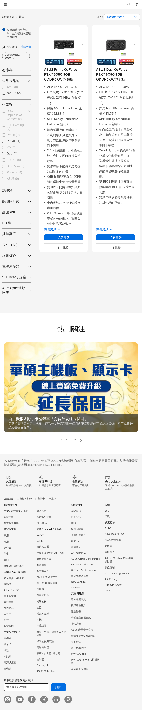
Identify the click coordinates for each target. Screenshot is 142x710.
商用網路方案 (44, 558)
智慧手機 (9, 517)
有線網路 (41, 564)
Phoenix (14, 172)
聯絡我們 (76, 623)
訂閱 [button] (58, 687)
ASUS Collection (46, 671)
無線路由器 (43, 546)
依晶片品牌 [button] (16, 81)
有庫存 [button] (16, 70)
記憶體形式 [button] (16, 201)
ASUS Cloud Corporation (85, 558)
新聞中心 (76, 541)
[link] (71, 4)
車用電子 (110, 552)
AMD (12, 87)
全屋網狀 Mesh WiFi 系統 (50, 552)
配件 (6, 619)
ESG (107, 510)
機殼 (6, 650)
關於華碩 (76, 510)
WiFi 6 (40, 540)
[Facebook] (32, 699)
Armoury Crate (113, 584)
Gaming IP (42, 665)
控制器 (40, 659)
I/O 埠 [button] (16, 223)
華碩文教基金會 (79, 576)
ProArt (13, 135)
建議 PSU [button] (16, 212)
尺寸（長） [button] (16, 245)
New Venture (78, 582)
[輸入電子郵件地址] (26, 687)
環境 (107, 516)
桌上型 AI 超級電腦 (47, 583)
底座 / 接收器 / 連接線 (48, 653)
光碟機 (7, 668)
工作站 (7, 613)
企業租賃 (76, 641)
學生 (6, 553)
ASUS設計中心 (113, 539)
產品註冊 (76, 611)
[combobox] (122, 17)
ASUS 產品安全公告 (82, 629)
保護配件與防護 (45, 641)
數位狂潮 (110, 567)
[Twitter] (44, 699)
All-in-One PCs (12, 590)
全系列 (52, 498)
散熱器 (7, 656)
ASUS (13, 178)
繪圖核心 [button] (16, 255)
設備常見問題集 (79, 669)
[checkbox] (16, 87)
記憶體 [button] (16, 191)
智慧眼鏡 (9, 626)
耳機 (39, 619)
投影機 (7, 584)
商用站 (108, 546)
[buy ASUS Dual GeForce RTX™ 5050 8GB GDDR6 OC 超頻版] (115, 74)
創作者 (7, 547)
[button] (5, 4)
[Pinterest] (68, 699)
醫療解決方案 (11, 523)
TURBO (14, 160)
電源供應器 (10, 662)
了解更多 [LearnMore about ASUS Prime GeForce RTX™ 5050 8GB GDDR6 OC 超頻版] (63, 237)
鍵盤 (39, 607)
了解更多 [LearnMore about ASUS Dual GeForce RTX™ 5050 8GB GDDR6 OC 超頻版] (116, 237)
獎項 (73, 523)
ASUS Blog (111, 579)
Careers (75, 587)
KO (11, 147)
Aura (107, 590)
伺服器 (40, 589)
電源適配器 (43, 647)
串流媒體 (41, 625)
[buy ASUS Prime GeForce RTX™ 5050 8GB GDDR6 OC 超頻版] (63, 74)
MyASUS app (78, 653)
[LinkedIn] (56, 699)
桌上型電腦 (10, 596)
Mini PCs (9, 608)
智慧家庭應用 (44, 595)
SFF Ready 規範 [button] (16, 277)
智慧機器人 (43, 571)
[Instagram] (7, 699)
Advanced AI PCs (114, 534)
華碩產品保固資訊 (81, 617)
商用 (6, 541)
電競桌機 (9, 602)
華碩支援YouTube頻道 (83, 635)
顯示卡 (7, 644)
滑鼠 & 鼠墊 (43, 613)
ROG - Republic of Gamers (14, 115)
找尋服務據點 (78, 605)
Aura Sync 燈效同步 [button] (16, 290)
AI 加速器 (42, 523)
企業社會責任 (78, 535)
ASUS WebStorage (82, 564)
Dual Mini (15, 166)
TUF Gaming (15, 127)
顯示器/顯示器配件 (14, 578)
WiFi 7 (40, 535)
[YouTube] (20, 699)
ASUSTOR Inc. (79, 553)
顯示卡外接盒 (44, 517)
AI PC (108, 528)
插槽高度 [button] (16, 234)
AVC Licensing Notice (117, 573)
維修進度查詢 (78, 599)
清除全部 (26, 46)
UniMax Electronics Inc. (84, 570)
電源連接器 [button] (16, 266)
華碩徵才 (76, 547)
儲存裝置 (41, 510)
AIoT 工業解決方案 (47, 577)
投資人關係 (77, 529)
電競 (6, 559)
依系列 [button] (16, 105)
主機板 (7, 638)
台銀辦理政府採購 (14, 565)
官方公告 (76, 517)
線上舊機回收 (78, 648)
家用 (6, 535)
